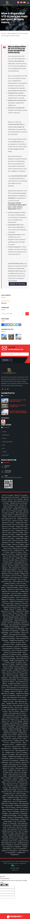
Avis (3, 448)
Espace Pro (15, 870)
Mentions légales (15, 868)
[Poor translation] (5, 884)
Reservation (5, 455)
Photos (4, 438)
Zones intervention (7, 442)
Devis (3, 445)
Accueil (3, 33)
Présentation (5, 435)
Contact (4, 452)
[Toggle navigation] (28, 3)
